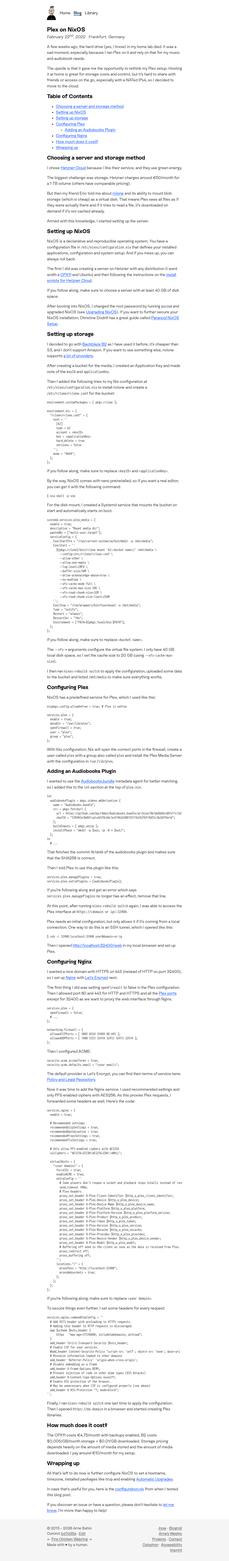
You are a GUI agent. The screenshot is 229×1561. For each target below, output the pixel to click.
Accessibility (171, 1545)
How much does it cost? (77, 141)
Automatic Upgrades (154, 1479)
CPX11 (65, 274)
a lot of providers (78, 356)
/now (162, 1528)
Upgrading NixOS (101, 312)
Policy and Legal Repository (71, 1079)
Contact (175, 1539)
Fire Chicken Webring (69, 1539)
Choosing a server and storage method (90, 106)
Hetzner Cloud (73, 168)
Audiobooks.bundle (97, 781)
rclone (118, 193)
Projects (159, 1539)
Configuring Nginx (71, 135)
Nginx (71, 977)
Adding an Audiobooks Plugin (90, 130)
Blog (78, 13)
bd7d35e (68, 1533)
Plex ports (168, 993)
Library (91, 13)
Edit (82, 1533)
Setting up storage (72, 118)
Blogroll (175, 1528)
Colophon (150, 1545)
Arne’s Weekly (170, 1533)
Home (65, 13)
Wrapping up (67, 147)
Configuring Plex (70, 124)
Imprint (176, 1550)
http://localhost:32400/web (97, 945)
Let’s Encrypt (96, 977)
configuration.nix (129, 1489)
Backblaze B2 (94, 344)
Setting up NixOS (71, 112)
